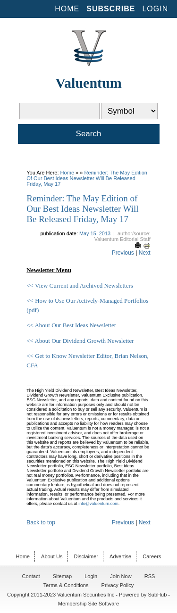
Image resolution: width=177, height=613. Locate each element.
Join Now (120, 576)
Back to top (40, 522)
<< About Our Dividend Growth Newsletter (80, 340)
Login (155, 9)
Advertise (120, 556)
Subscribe (110, 9)
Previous (123, 252)
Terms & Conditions (66, 585)
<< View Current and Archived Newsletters (79, 285)
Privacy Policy (117, 585)
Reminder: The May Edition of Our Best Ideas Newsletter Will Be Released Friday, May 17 (86, 178)
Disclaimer (86, 556)
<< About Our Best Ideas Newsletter (71, 325)
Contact (31, 576)
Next (145, 252)
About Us (51, 556)
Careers (152, 556)
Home (67, 9)
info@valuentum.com (98, 503)
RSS (149, 576)
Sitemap (62, 576)
